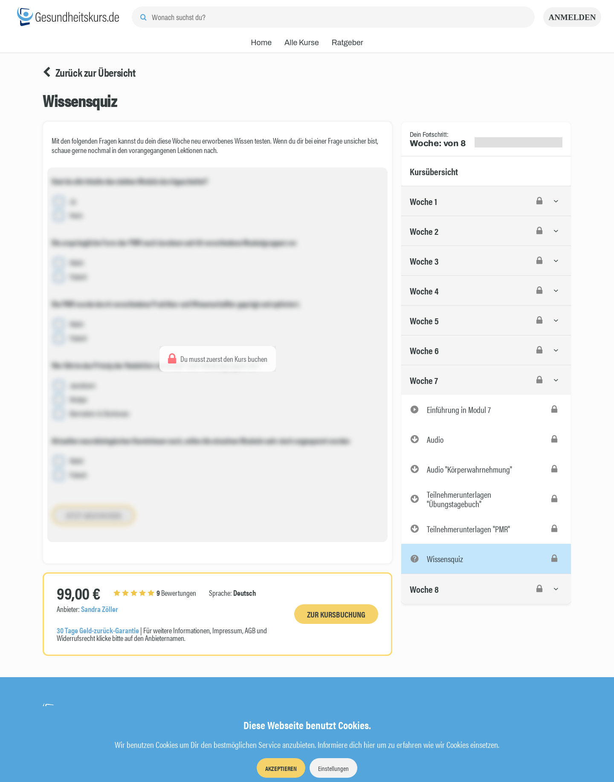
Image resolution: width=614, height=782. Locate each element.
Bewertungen (154, 592)
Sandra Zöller (99, 608)
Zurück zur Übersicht (89, 72)
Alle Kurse (301, 42)
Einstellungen (333, 768)
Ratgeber (347, 42)
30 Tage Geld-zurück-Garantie (98, 630)
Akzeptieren (281, 768)
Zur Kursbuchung (336, 614)
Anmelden (572, 17)
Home (261, 42)
